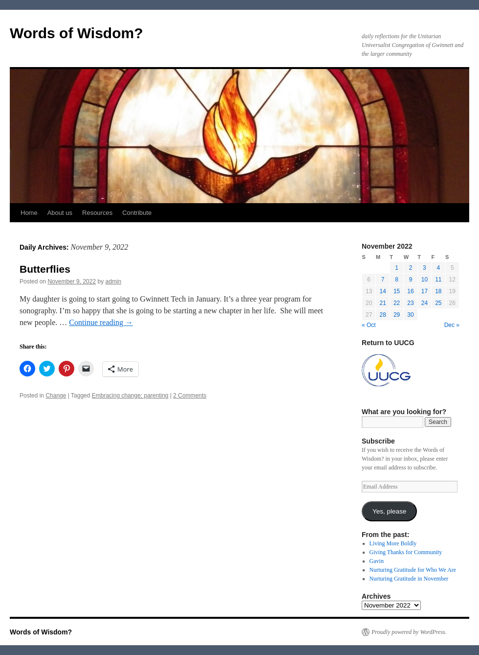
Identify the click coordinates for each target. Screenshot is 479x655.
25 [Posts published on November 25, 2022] (438, 303)
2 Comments (189, 395)
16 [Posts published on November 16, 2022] (410, 291)
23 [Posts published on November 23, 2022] (410, 303)
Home (29, 212)
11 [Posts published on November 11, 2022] (438, 279)
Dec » (451, 325)
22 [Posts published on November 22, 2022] (396, 303)
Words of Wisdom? (76, 33)
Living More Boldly (393, 543)
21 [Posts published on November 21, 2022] (382, 303)
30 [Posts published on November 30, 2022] (410, 314)
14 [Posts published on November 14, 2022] (382, 291)
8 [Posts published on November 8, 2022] (396, 279)
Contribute (137, 212)
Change (55, 395)
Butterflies (45, 269)
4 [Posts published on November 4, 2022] (438, 267)
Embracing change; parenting (130, 395)
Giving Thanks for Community (406, 552)
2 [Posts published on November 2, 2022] (411, 267)
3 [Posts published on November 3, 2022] (424, 267)
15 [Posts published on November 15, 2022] (396, 291)
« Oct (369, 325)
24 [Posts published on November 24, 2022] (424, 303)
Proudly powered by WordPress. (409, 632)
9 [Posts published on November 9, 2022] (411, 279)
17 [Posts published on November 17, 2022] (424, 291)
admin (114, 281)
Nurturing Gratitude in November (409, 578)
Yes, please (389, 511)
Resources (97, 212)
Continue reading (101, 322)
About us (59, 212)
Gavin (377, 561)
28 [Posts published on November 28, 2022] (382, 314)
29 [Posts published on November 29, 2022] (396, 314)
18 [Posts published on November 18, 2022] (438, 291)
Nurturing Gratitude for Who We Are (413, 569)
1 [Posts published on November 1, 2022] (396, 267)
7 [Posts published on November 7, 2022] (383, 279)
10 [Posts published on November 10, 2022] (424, 279)
